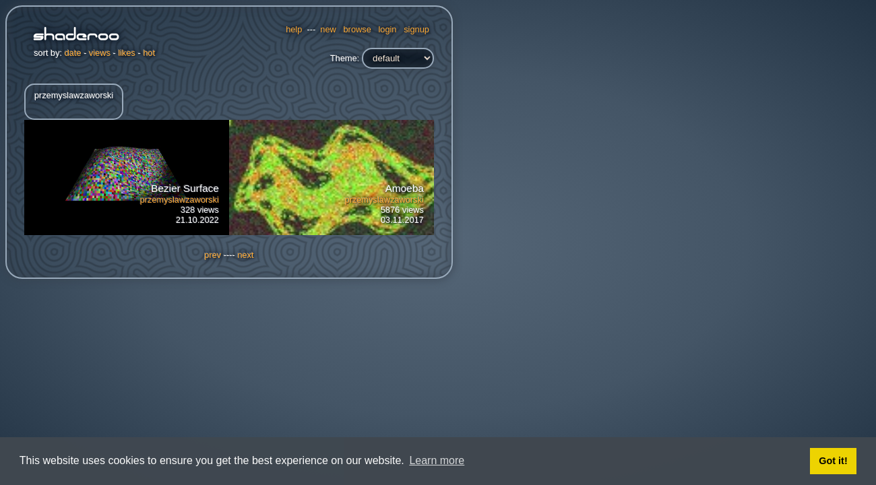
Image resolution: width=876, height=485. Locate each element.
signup (416, 29)
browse (357, 29)
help (294, 29)
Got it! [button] (833, 460)
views (100, 53)
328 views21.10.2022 (179, 204)
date (73, 53)
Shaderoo (76, 35)
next (245, 255)
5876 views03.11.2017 (384, 204)
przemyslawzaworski (179, 200)
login (387, 29)
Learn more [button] (436, 460)
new (328, 29)
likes (126, 53)
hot (149, 53)
